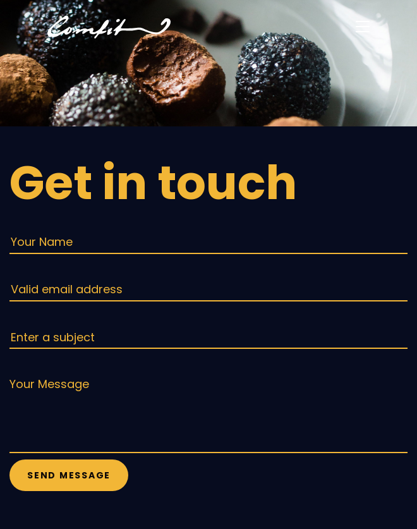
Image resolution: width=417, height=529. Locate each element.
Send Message (69, 475)
